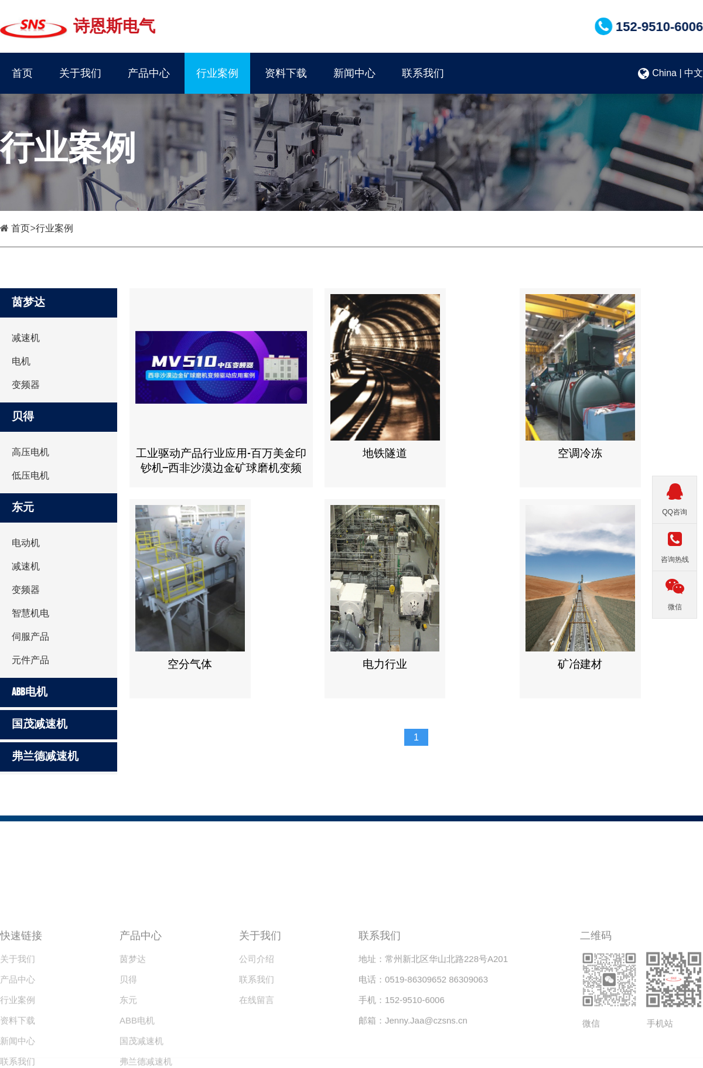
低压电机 (30, 475)
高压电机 (30, 452)
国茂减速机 (39, 724)
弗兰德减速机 (45, 756)
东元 (23, 507)
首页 (22, 73)
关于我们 (80, 73)
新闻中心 (354, 73)
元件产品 (30, 660)
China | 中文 (670, 73)
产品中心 (149, 73)
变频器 (26, 385)
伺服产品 (30, 637)
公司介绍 (256, 997)
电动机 (26, 543)
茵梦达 (28, 302)
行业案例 (217, 73)
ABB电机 (29, 692)
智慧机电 (30, 613)
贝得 (23, 417)
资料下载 (286, 73)
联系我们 (423, 73)
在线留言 (256, 1038)
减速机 (26, 338)
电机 (21, 361)
